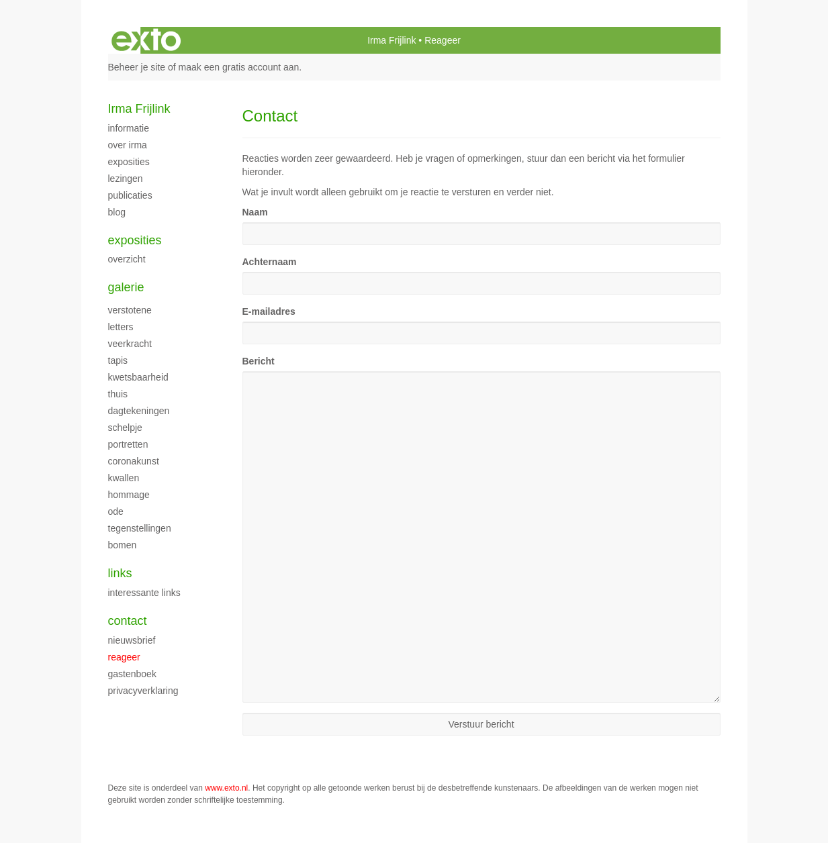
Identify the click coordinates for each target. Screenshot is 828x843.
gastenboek (132, 673)
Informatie (128, 128)
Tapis (118, 360)
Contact (127, 621)
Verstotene (130, 310)
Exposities (129, 161)
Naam (255, 212)
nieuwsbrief (132, 640)
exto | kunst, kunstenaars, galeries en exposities (146, 40)
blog (117, 212)
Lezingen (125, 178)
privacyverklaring (143, 690)
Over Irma (127, 145)
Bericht (258, 361)
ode (116, 511)
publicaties (130, 195)
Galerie (126, 287)
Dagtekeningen (139, 410)
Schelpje (125, 427)
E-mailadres (268, 311)
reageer (124, 657)
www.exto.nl (226, 788)
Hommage (129, 494)
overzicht (127, 259)
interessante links (144, 592)
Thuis (118, 394)
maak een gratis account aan (239, 67)
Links (120, 573)
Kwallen (124, 478)
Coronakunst (133, 461)
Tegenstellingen (139, 528)
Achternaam (269, 261)
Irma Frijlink (391, 40)
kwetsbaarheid (138, 377)
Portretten (128, 444)
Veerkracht (130, 343)
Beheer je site (137, 67)
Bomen (122, 545)
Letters (121, 326)
